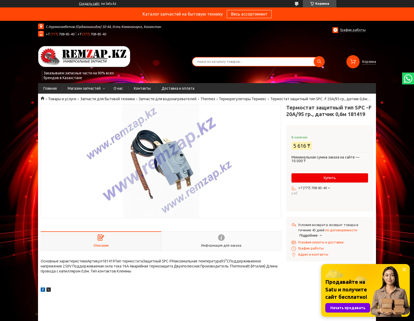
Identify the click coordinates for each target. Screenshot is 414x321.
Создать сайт (89, 3)
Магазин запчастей (84, 88)
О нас (118, 88)
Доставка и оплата (178, 88)
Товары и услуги (62, 99)
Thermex (207, 99)
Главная (50, 88)
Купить (330, 178)
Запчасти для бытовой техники (107, 99)
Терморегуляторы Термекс (242, 99)
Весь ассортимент (249, 14)
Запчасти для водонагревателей (167, 99)
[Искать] (319, 61)
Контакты (142, 88)
